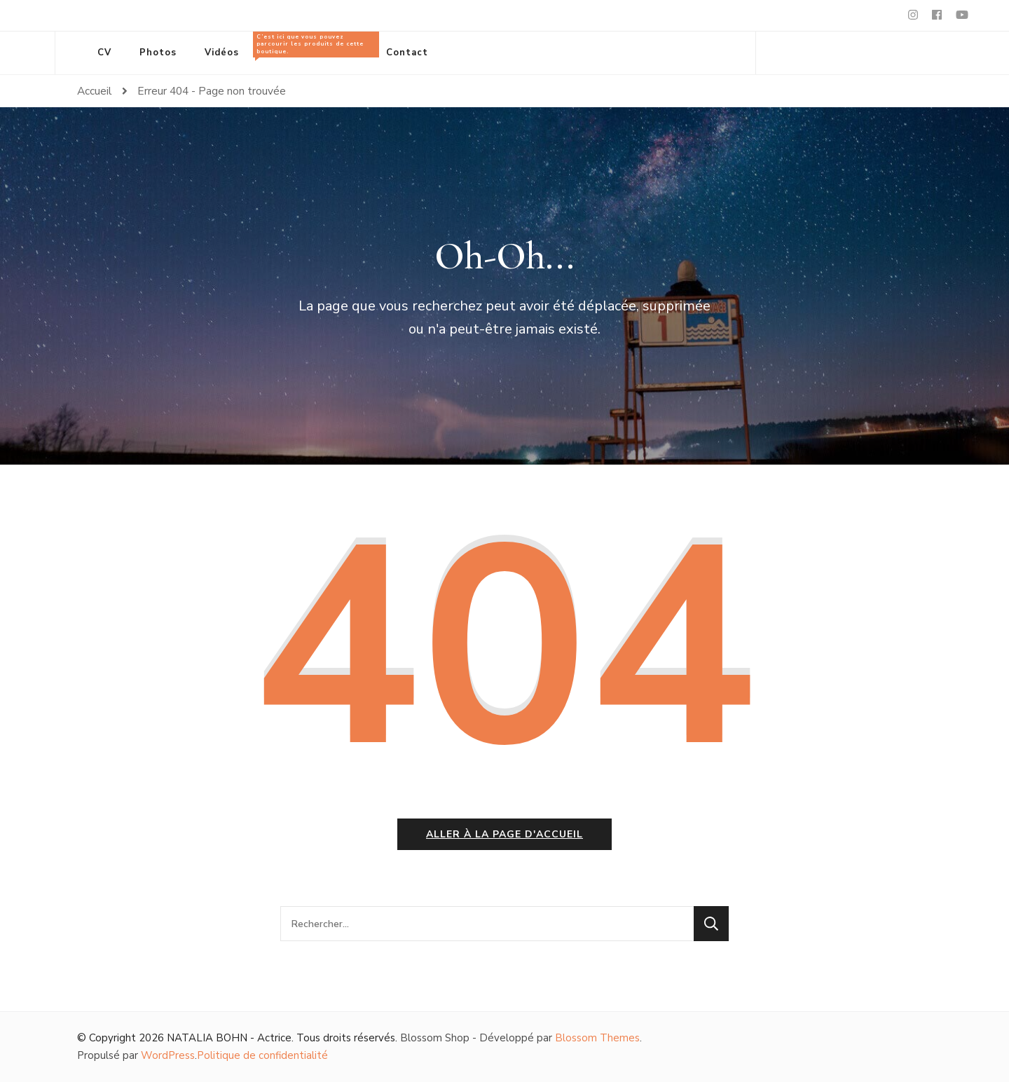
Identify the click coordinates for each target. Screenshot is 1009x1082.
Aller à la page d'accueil (504, 834)
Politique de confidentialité (262, 1055)
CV (104, 52)
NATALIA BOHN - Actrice (229, 1038)
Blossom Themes (597, 1038)
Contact (407, 52)
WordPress (168, 1055)
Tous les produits (312, 45)
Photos (158, 52)
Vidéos (222, 52)
